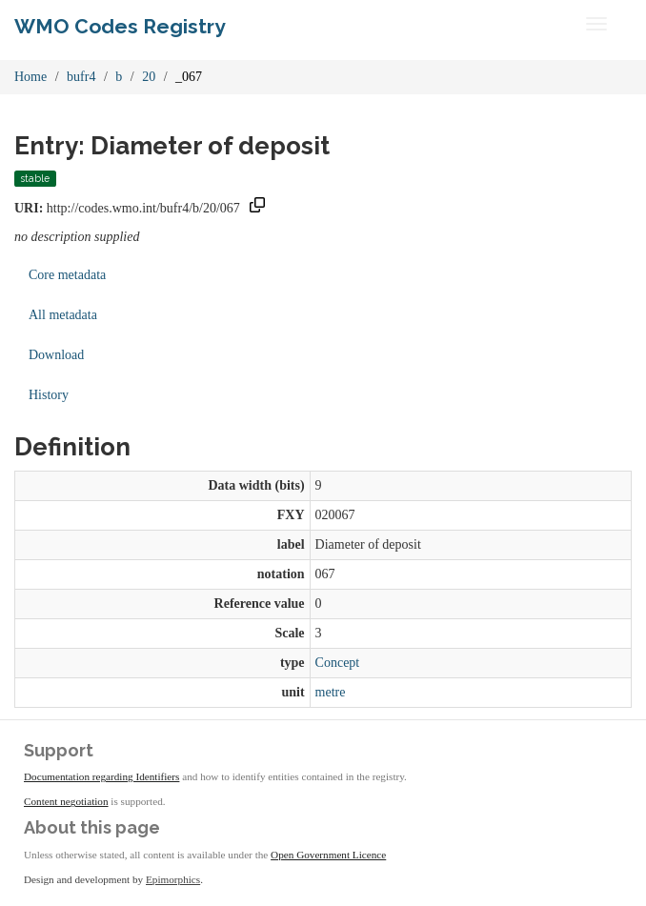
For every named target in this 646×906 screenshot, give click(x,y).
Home (30, 77)
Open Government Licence (328, 854)
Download (56, 355)
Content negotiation (66, 801)
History (49, 395)
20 (148, 77)
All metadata (63, 315)
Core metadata (67, 275)
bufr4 (81, 77)
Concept (337, 662)
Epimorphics (173, 879)
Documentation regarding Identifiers (101, 776)
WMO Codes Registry (120, 26)
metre (330, 692)
